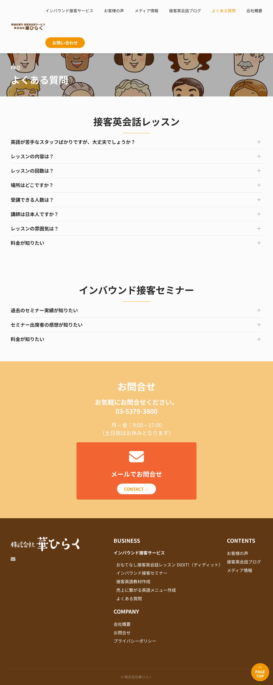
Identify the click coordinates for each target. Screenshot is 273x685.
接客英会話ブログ (185, 10)
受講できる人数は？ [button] (32, 199)
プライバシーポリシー (135, 641)
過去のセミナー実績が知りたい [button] (44, 310)
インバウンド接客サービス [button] (69, 10)
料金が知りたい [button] (27, 243)
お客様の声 (114, 10)
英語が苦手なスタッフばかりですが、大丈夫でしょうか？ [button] (73, 142)
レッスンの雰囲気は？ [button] (35, 228)
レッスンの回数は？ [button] (32, 170)
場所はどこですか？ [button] (32, 185)
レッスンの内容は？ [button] (32, 156)
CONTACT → (136, 489)
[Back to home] (28, 26)
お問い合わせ (65, 42)
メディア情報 (146, 10)
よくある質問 (224, 10)
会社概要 (254, 10)
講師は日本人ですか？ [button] (35, 214)
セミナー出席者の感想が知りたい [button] (47, 324)
